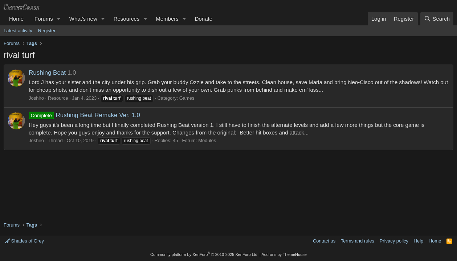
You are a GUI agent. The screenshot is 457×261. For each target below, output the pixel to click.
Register (47, 30)
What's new (83, 19)
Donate (203, 19)
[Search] (436, 18)
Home (16, 19)
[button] (59, 18)
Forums (43, 19)
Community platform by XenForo (204, 254)
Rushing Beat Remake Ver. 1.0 (84, 115)
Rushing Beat (47, 72)
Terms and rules (357, 241)
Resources (127, 19)
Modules (207, 140)
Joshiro (36, 98)
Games (187, 98)
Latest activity (18, 30)
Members (167, 19)
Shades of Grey (24, 241)
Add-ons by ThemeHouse (284, 254)
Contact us (324, 241)
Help (419, 241)
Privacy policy (394, 241)
